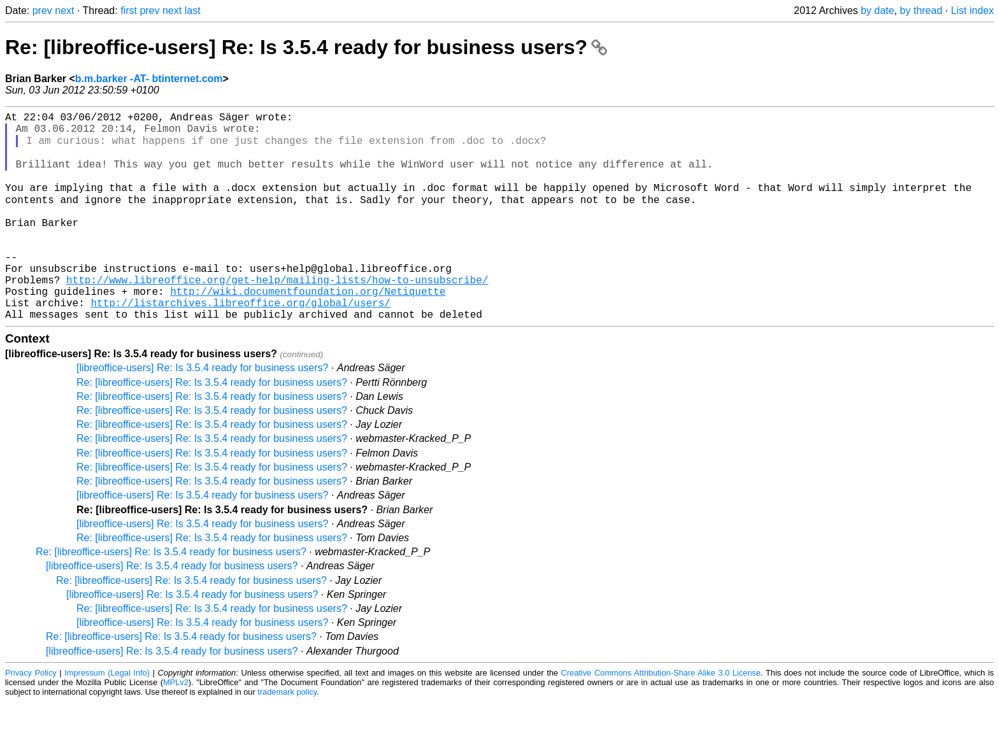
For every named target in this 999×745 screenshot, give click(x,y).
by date (877, 10)
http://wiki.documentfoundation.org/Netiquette (307, 329)
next (64, 10)
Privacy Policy (31, 716)
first (128, 10)
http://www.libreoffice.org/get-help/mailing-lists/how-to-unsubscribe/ (277, 315)
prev (42, 10)
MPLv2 (176, 725)
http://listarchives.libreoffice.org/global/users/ (240, 343)
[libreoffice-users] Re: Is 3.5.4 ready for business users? (202, 411)
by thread (921, 10)
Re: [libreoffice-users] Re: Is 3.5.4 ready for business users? (306, 47)
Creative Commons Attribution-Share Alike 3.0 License (661, 716)
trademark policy (287, 735)
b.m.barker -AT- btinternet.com (149, 78)
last (193, 10)
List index (972, 10)
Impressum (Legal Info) (107, 716)
